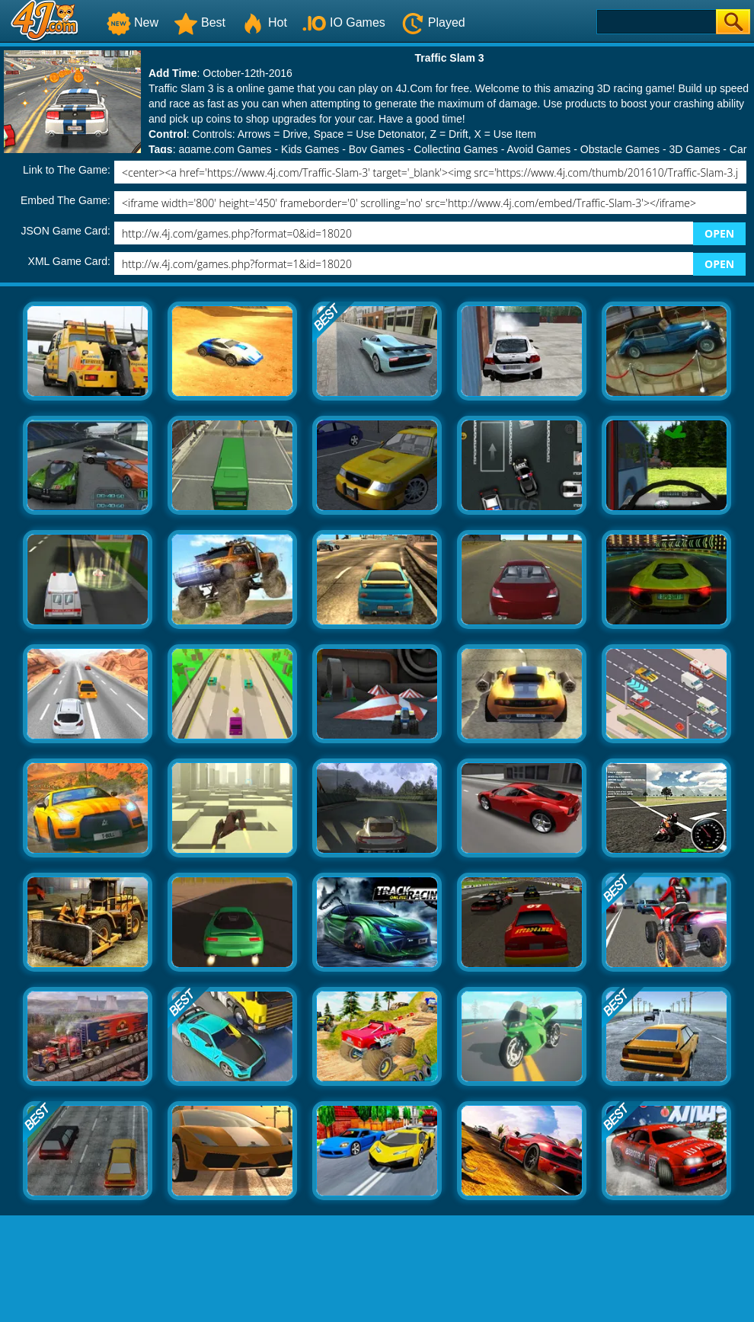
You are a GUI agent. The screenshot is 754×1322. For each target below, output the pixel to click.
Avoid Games (539, 149)
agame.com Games (224, 149)
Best (199, 22)
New (132, 22)
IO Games (343, 22)
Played (433, 22)
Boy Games (376, 149)
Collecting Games (456, 149)
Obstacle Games (620, 149)
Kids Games (310, 149)
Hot (264, 22)
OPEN (719, 233)
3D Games (694, 149)
